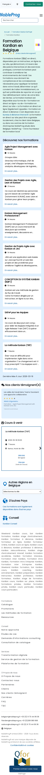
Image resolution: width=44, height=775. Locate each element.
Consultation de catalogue (16, 642)
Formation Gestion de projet (22, 32)
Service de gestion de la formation (20, 659)
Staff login (22, 774)
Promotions (7, 608)
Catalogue (7, 604)
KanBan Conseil (10, 523)
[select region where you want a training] (22, 491)
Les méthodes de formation (16, 613)
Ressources (7, 617)
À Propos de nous (10, 676)
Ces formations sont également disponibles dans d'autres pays (17, 508)
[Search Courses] (19, 20)
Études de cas (9, 634)
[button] (39, 448)
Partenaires (7, 684)
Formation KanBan (13, 35)
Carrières (6, 697)
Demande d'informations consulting (20, 638)
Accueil (7, 32)
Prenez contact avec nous (25, 769)
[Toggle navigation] (41, 15)
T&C (3, 705)
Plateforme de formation (15, 663)
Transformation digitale (14, 655)
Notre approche (10, 629)
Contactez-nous (33, 4)
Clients (5, 689)
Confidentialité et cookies (22, 745)
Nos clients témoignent (14, 693)
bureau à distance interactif (16, 114)
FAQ (3, 701)
